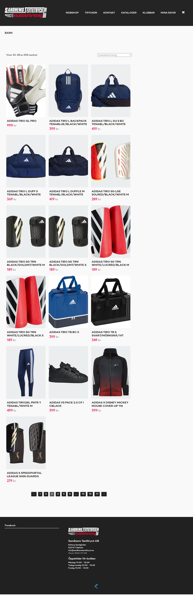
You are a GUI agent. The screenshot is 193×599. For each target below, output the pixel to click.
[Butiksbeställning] (115, 55)
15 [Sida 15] (83, 494)
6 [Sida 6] (70, 494)
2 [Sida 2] (46, 494)
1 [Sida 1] (40, 494)
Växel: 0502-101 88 (77, 553)
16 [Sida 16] (90, 494)
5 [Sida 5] (64, 494)
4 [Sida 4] (58, 494)
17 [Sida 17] (97, 494)
